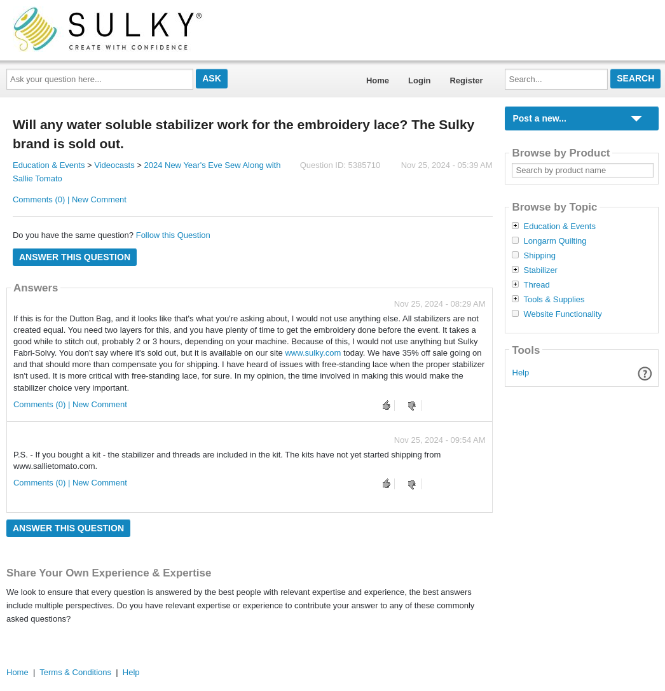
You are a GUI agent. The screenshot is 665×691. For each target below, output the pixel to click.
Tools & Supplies (553, 299)
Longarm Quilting (554, 241)
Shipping (539, 255)
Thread (536, 285)
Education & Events (49, 165)
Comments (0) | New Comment (70, 199)
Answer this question (74, 257)
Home (377, 80)
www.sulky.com (313, 353)
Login (419, 80)
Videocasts (114, 165)
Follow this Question (173, 235)
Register (466, 80)
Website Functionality (562, 314)
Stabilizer (540, 270)
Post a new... (539, 118)
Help (521, 372)
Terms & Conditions (75, 672)
